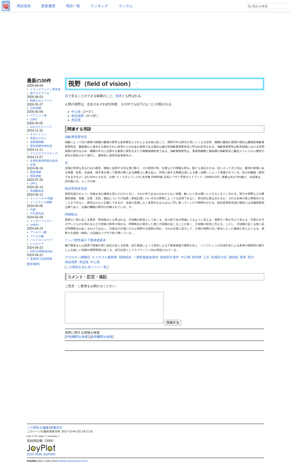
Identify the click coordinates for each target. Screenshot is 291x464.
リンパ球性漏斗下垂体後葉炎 (85, 240)
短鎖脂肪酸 (37, 141)
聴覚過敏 (35, 172)
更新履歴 (48, 6)
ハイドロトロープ (41, 239)
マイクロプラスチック (44, 153)
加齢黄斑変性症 (76, 137)
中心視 (76, 111)
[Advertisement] (145, 43)
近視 (33, 164)
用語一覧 (73, 6)
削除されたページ (41, 100)
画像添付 (56, 427)
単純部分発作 (169, 257)
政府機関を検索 (101, 336)
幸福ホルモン (38, 138)
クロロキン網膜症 (77, 257)
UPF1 (33, 183)
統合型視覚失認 (76, 188)
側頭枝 (233, 257)
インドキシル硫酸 (41, 202)
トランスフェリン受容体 (45, 89)
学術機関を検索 (77, 336)
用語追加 (24, 6)
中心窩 (185, 257)
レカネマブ (37, 243)
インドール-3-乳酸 (41, 198)
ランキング (99, 6)
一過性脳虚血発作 (145, 257)
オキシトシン (38, 134)
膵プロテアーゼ (39, 93)
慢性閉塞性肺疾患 (41, 145)
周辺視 (76, 120)
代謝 (33, 209)
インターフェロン (41, 220)
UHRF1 (34, 224)
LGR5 (33, 119)
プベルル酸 (37, 236)
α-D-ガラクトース (41, 126)
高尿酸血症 (37, 190)
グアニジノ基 (38, 115)
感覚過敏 (35, 175)
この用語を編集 (38, 427)
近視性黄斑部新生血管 (44, 160)
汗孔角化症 (37, 213)
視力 (251, 257)
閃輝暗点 (71, 214)
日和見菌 (35, 108)
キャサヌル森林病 (104, 257)
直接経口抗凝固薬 (41, 258)
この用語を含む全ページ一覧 (86, 267)
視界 (119, 96)
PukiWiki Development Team (73, 461)
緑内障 (196, 257)
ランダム (126, 6)
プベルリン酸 (38, 232)
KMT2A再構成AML (41, 251)
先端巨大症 (219, 257)
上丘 (206, 257)
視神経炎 (125, 257)
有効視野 (77, 116)
